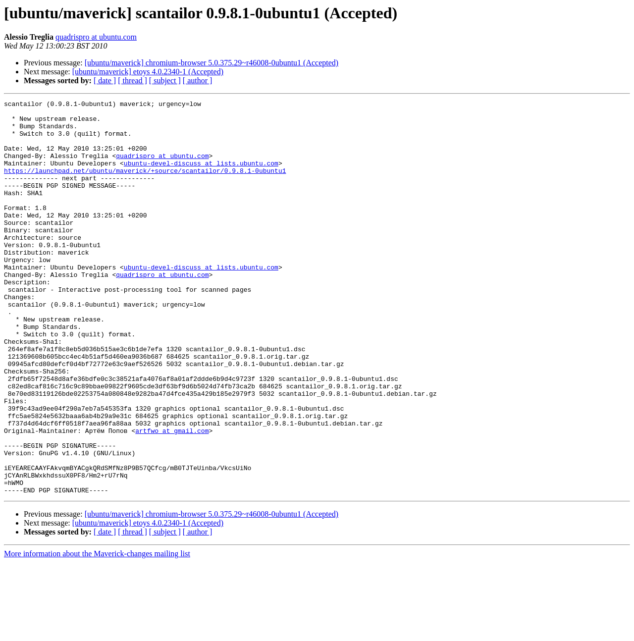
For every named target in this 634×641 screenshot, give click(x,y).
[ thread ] (132, 80)
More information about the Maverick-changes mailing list (97, 632)
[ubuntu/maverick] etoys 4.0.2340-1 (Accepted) (147, 71)
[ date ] (105, 80)
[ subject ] (165, 80)
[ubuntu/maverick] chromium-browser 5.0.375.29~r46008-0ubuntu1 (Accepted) (212, 62)
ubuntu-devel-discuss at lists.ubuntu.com (201, 176)
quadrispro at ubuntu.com (96, 37)
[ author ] (197, 80)
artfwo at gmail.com (172, 497)
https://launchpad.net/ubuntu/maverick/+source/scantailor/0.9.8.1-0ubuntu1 (145, 185)
